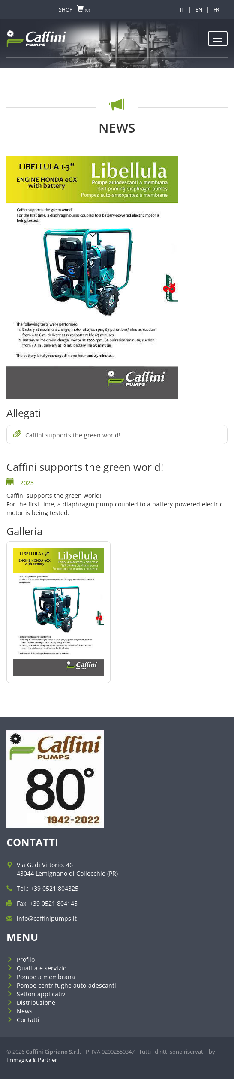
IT (182, 9)
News (25, 1011)
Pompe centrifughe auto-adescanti (66, 985)
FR (216, 9)
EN (198, 9)
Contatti (28, 1020)
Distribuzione (36, 1002)
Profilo (26, 959)
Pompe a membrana (46, 977)
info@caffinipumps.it (47, 918)
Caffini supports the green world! (66, 434)
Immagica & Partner (31, 1060)
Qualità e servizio (41, 968)
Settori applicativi (42, 994)
